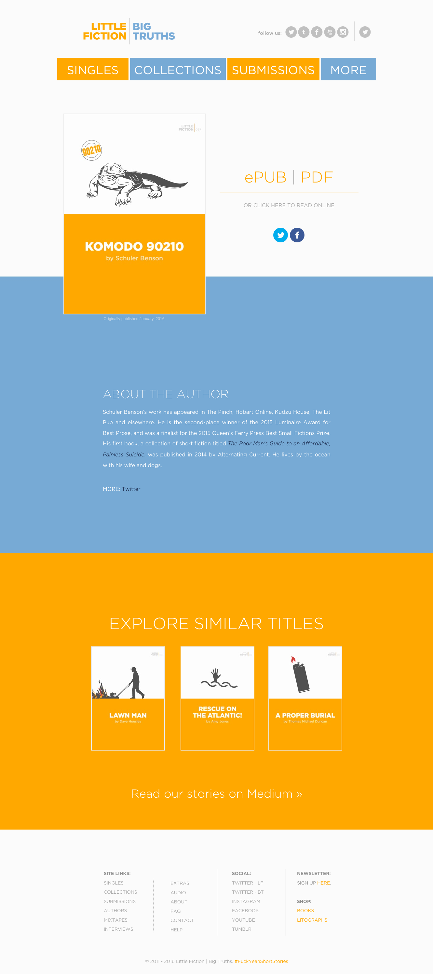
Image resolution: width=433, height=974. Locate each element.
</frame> (191, 35)
